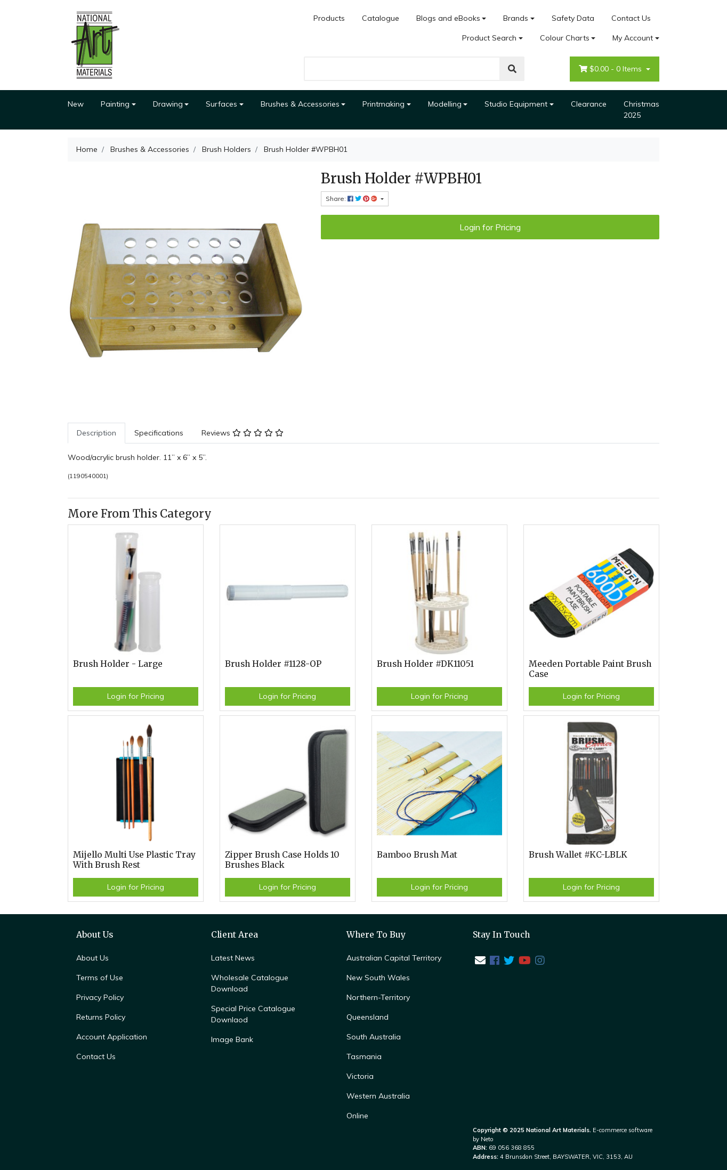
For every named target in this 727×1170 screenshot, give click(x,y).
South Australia (373, 1037)
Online (357, 1115)
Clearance (589, 104)
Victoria (360, 1076)
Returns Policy (100, 1017)
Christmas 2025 (641, 109)
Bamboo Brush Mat (417, 855)
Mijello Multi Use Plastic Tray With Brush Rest (134, 860)
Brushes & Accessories (300, 104)
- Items (611, 69)
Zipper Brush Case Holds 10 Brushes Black (282, 860)
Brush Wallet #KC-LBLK (578, 855)
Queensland (367, 1017)
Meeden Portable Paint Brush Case (590, 669)
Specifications (158, 433)
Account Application (111, 1037)
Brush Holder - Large (118, 664)
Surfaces (221, 104)
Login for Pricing (490, 227)
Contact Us (631, 18)
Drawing (168, 104)
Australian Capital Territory (393, 958)
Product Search (489, 38)
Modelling (445, 104)
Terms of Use (99, 977)
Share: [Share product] (352, 199)
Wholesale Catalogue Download (249, 983)
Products (329, 18)
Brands (515, 18)
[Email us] (480, 960)
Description (96, 433)
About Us (92, 958)
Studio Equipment (515, 104)
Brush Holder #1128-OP (273, 664)
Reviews (242, 433)
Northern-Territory (378, 997)
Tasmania (364, 1056)
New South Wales (378, 977)
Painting (115, 104)
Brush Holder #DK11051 (425, 664)
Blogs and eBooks (448, 18)
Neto (487, 1139)
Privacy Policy (100, 997)
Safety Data (573, 18)
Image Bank (232, 1039)
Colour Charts (564, 38)
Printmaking (383, 104)
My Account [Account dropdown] (632, 38)
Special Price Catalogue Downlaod (253, 1014)
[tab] (96, 433)
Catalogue (380, 18)
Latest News (233, 958)
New (76, 104)
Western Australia (378, 1096)
